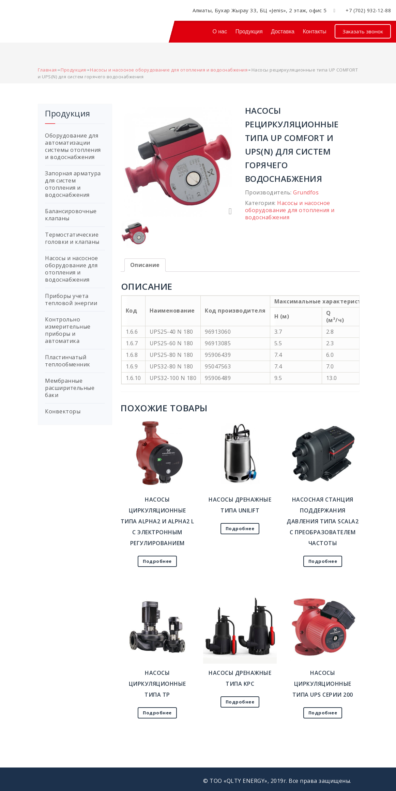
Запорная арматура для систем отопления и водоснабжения (73, 184)
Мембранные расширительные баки (69, 388)
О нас (220, 31)
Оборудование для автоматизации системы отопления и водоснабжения (73, 146)
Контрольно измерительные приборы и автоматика (68, 330)
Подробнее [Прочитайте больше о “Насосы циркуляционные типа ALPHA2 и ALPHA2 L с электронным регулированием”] (157, 561)
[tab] (145, 265)
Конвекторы (62, 411)
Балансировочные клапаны (71, 214)
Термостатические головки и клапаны (72, 238)
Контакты (314, 31)
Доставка (282, 31)
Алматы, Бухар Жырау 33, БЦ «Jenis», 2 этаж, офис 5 (260, 10)
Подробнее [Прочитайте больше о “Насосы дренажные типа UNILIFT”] (240, 528)
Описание (145, 265)
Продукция (249, 31)
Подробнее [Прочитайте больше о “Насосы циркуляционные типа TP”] (157, 713)
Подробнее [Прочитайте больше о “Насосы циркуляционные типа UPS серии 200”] (322, 713)
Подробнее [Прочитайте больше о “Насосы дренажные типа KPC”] (240, 702)
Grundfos (306, 192)
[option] (178, 161)
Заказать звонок (362, 31)
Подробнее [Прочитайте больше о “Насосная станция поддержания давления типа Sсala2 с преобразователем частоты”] (322, 561)
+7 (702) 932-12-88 (368, 10)
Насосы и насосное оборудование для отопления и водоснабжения (290, 210)
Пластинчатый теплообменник (67, 360)
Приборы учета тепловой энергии (71, 299)
